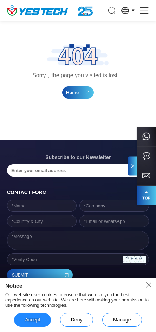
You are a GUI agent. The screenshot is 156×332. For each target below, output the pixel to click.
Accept (32, 320)
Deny (77, 320)
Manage (122, 320)
